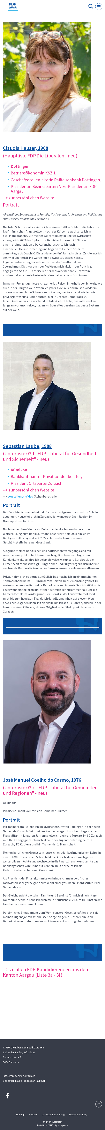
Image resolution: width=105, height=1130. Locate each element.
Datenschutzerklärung (53, 1114)
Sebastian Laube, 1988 (27, 446)
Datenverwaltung (78, 1114)
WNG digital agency (58, 1125)
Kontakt (33, 1114)
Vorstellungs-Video (20, 496)
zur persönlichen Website (31, 197)
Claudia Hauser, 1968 (25, 148)
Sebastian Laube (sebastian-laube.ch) (24, 1080)
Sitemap (20, 1114)
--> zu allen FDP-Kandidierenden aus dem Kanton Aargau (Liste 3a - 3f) (46, 972)
